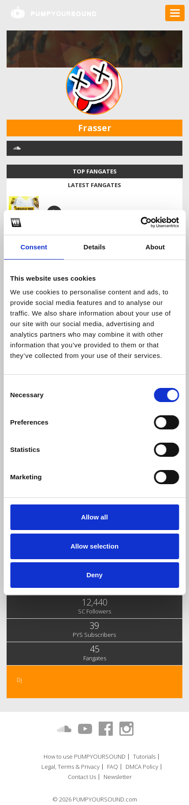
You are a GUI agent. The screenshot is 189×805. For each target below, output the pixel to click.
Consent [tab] (33, 247)
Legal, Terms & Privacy (70, 767)
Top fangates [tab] (95, 171)
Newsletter (118, 777)
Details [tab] (95, 247)
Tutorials (144, 757)
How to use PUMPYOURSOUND (85, 757)
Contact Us (82, 777)
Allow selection (94, 546)
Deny (94, 575)
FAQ (112, 767)
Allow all (94, 517)
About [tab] (155, 247)
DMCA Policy (142, 767)
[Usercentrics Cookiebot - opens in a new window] (140, 222)
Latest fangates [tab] (94, 185)
